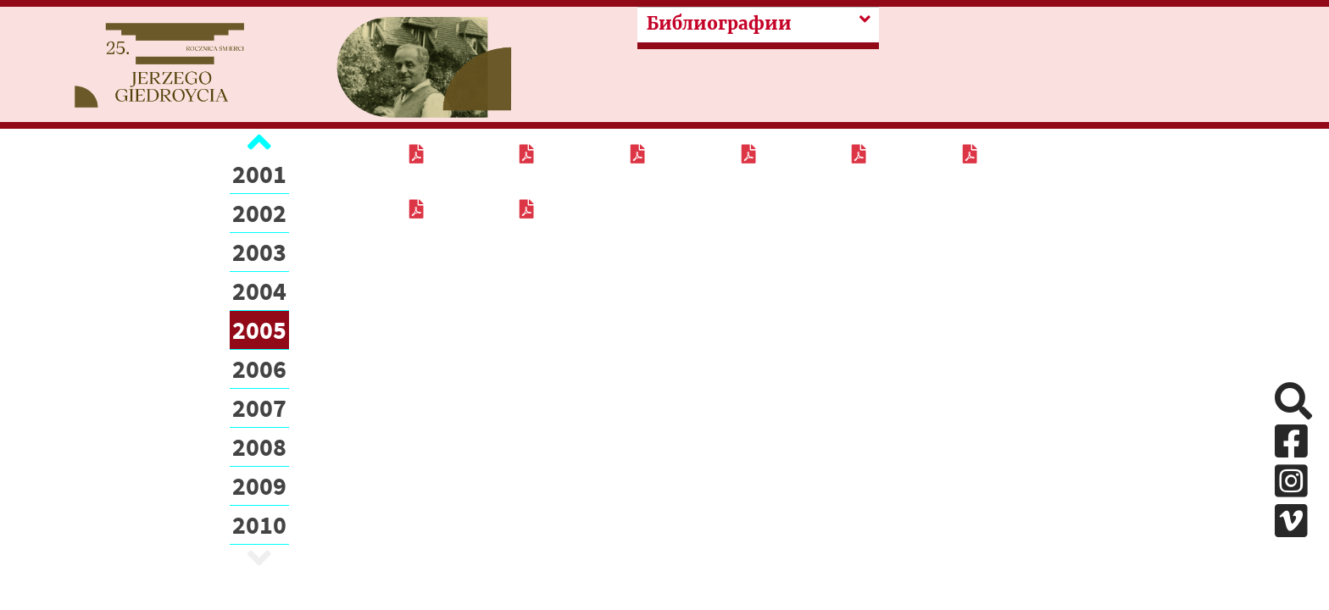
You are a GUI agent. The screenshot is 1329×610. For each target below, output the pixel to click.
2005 (259, 329)
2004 (259, 290)
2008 (259, 446)
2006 (259, 368)
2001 (259, 174)
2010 (259, 524)
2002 (259, 213)
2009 (259, 485)
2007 (259, 407)
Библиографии (719, 24)
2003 (259, 252)
